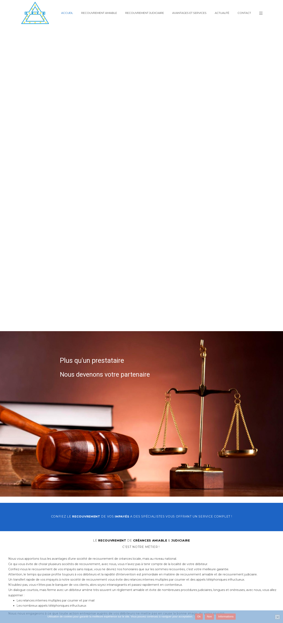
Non (209, 616)
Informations (226, 616)
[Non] (277, 617)
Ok (199, 616)
